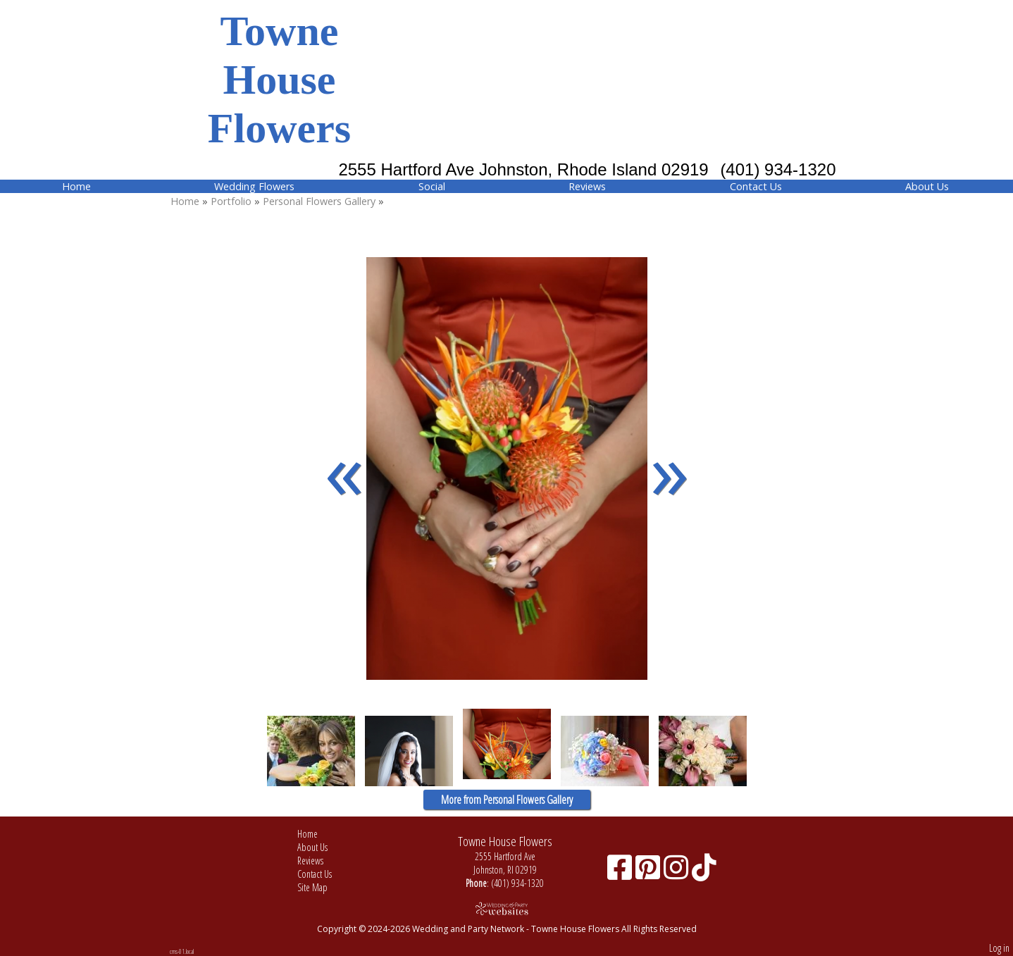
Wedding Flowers (254, 186)
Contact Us (756, 186)
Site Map (323, 887)
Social (431, 186)
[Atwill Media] (506, 908)
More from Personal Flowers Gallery (507, 799)
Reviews (587, 186)
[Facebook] (621, 872)
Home (76, 186)
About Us (927, 186)
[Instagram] (678, 872)
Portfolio (231, 201)
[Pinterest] (649, 872)
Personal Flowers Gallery (320, 201)
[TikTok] (704, 872)
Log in (999, 948)
